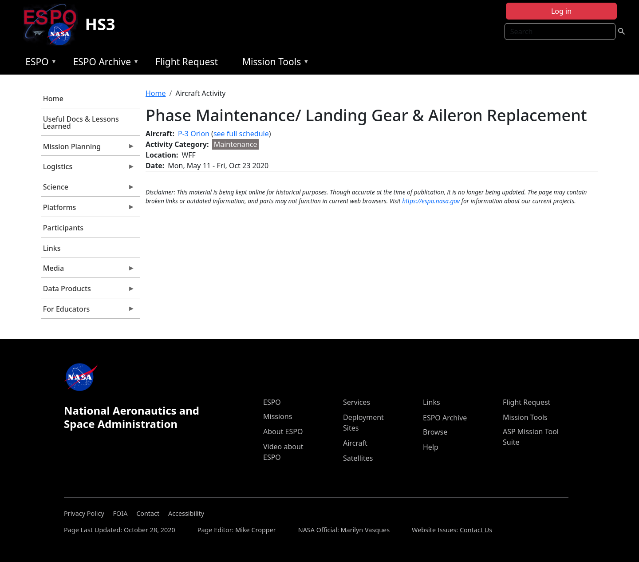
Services (356, 402)
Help (430, 447)
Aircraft (355, 443)
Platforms (88, 209)
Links (52, 248)
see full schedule (241, 134)
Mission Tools (273, 63)
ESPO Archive (104, 63)
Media (88, 270)
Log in (561, 11)
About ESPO (283, 431)
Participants (63, 228)
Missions (277, 416)
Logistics (88, 169)
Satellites (358, 458)
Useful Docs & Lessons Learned (81, 122)
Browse (435, 432)
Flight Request (186, 61)
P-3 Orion (193, 134)
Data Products (88, 291)
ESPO (39, 63)
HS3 (100, 24)
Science (88, 189)
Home (53, 98)
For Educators (88, 311)
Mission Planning (88, 149)
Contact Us (476, 530)
